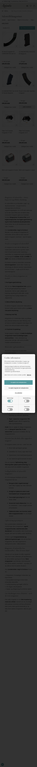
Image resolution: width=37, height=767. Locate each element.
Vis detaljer (18, 393)
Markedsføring (26, 399)
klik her (29, 375)
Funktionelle (10, 408)
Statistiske (27, 408)
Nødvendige (10, 399)
